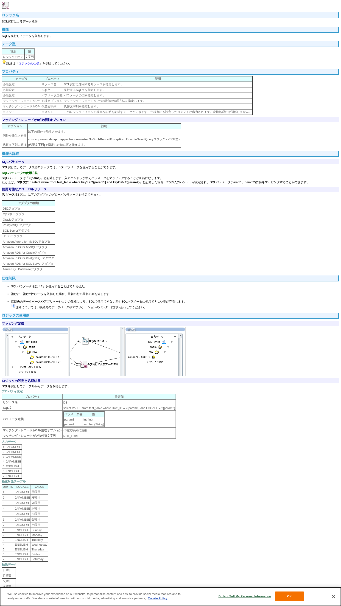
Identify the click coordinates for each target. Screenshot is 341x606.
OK (289, 596)
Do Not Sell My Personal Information (244, 596)
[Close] (334, 597)
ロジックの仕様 (28, 63)
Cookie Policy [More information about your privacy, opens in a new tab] (157, 598)
